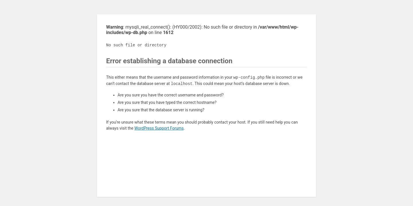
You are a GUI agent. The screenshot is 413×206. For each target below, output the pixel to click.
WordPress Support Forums (159, 128)
